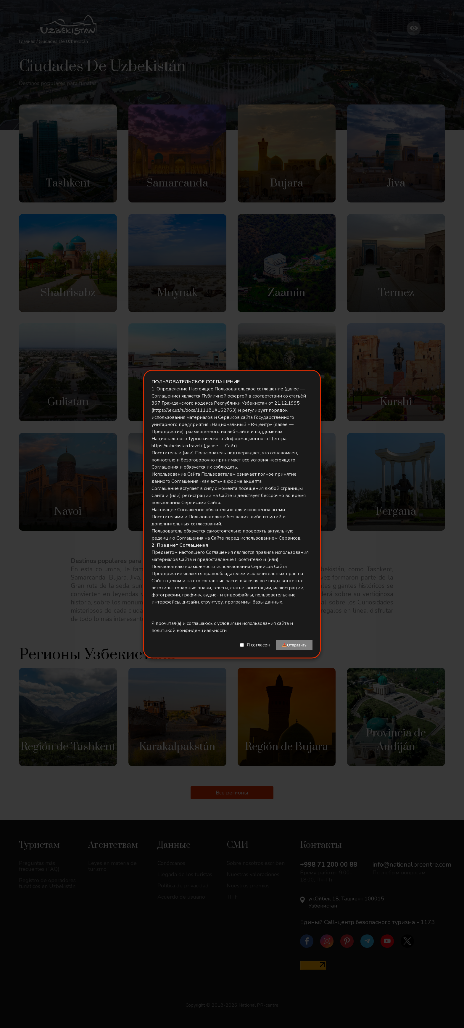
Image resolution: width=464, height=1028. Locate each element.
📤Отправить (294, 645)
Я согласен (258, 645)
